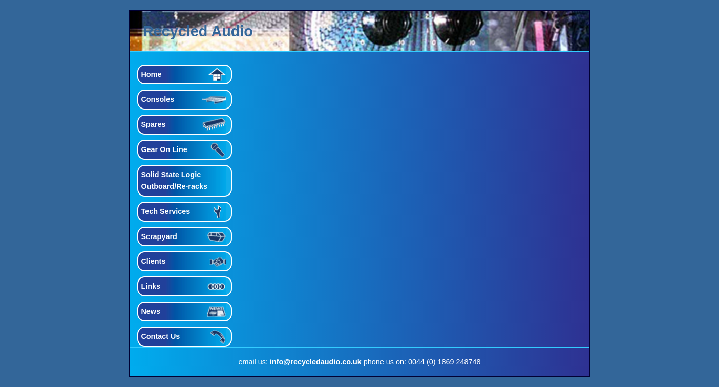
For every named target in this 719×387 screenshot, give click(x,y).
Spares (153, 124)
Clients (153, 261)
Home (151, 74)
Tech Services (165, 211)
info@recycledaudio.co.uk (316, 362)
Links (150, 286)
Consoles (157, 99)
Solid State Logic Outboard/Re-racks (174, 180)
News (150, 311)
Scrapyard (159, 236)
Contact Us (160, 336)
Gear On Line (164, 149)
